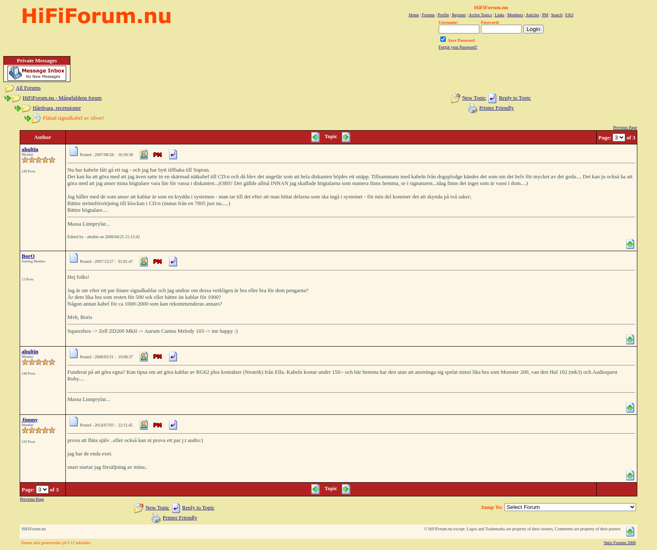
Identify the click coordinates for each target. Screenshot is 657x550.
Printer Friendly (496, 108)
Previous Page (625, 127)
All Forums (28, 88)
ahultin (30, 149)
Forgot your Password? (458, 47)
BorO (28, 256)
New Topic (474, 98)
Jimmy (30, 419)
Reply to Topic (515, 98)
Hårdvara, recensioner (57, 108)
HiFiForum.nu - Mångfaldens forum (62, 98)
